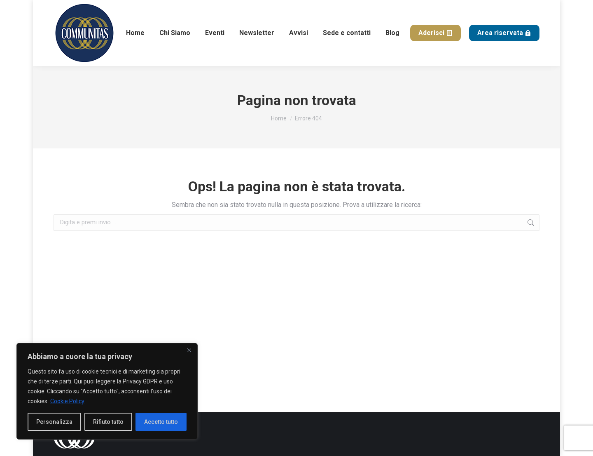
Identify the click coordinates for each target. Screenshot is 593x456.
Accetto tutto (161, 421)
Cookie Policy (67, 401)
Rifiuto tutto (108, 421)
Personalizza (54, 421)
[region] (107, 391)
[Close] (189, 350)
